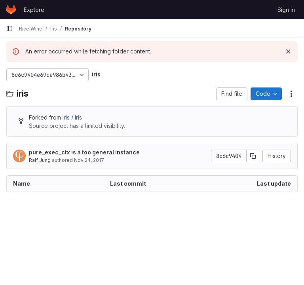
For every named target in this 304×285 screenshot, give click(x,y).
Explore (34, 9)
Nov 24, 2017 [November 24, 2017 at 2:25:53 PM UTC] (89, 160)
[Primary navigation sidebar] (9, 28)
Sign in (286, 9)
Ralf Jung (40, 160)
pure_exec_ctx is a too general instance (84, 152)
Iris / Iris (72, 117)
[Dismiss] (288, 51)
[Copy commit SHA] (253, 156)
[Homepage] (10, 9)
